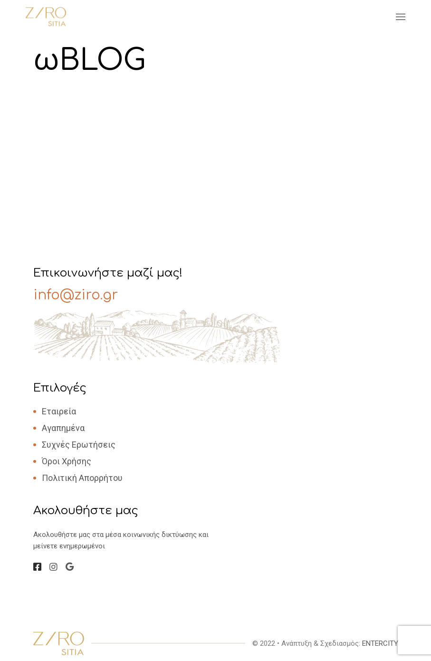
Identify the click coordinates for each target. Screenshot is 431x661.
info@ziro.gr (75, 295)
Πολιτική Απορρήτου (82, 478)
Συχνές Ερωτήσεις (78, 445)
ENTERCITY (380, 643)
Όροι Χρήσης (66, 461)
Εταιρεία (59, 411)
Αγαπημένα (63, 428)
